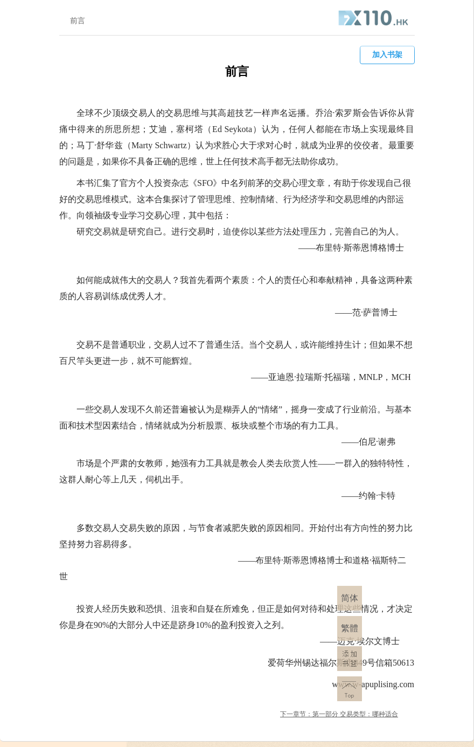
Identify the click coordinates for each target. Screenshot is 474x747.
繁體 (349, 628)
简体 (349, 598)
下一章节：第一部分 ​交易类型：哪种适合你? (339, 715)
